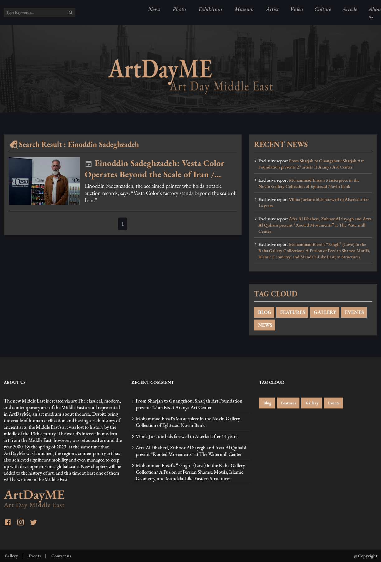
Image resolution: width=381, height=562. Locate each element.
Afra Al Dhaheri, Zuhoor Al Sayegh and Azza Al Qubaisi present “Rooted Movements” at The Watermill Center (315, 225)
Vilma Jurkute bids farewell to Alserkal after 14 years (313, 202)
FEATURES (292, 312)
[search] (70, 12)
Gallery (311, 403)
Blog (266, 403)
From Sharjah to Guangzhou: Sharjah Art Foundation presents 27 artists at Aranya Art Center (311, 164)
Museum (243, 8)
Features (288, 403)
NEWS (264, 325)
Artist (272, 8)
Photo (178, 8)
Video (296, 8)
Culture (322, 8)
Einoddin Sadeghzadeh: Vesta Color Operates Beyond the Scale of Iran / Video (154, 168)
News (154, 8)
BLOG (264, 312)
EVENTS (354, 312)
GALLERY (324, 312)
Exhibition (209, 8)
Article (349, 8)
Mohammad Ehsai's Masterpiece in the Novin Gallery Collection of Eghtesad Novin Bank (309, 183)
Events (333, 403)
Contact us (60, 556)
